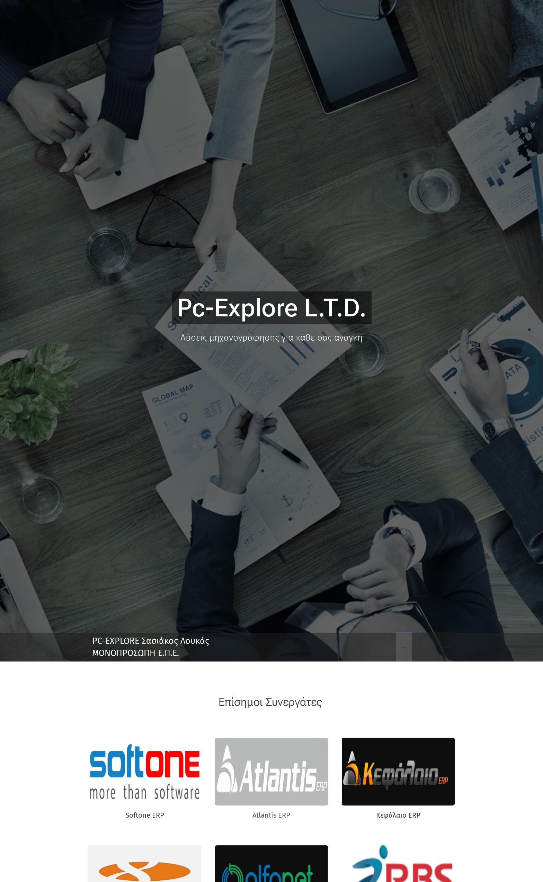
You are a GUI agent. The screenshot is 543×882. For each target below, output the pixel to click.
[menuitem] (424, 647)
